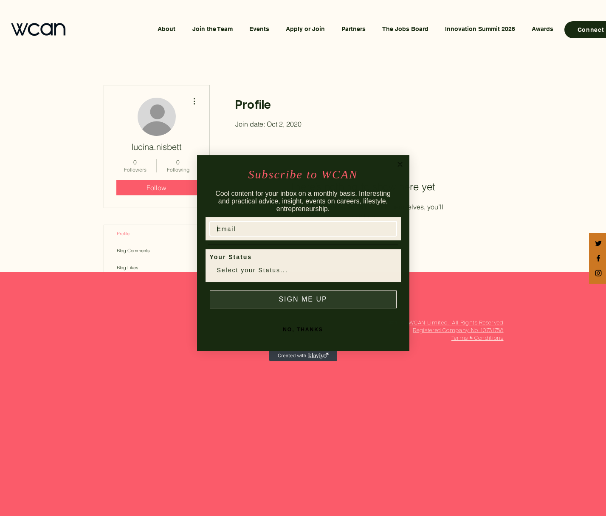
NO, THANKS (303, 338)
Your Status (231, 265)
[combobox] (300, 279)
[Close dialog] (400, 173)
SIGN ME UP (303, 308)
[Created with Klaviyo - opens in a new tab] (303, 365)
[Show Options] (388, 279)
